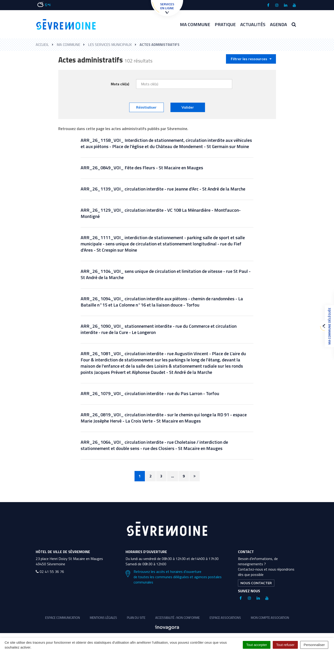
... (172, 476)
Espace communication (62, 617)
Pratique (225, 24)
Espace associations (225, 617)
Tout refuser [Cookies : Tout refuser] (285, 645)
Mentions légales (103, 617)
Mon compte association (270, 617)
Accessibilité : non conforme (177, 617)
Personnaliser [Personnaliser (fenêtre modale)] (314, 645)
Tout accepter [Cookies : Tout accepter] (256, 645)
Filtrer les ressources (251, 59)
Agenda (278, 24)
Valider (188, 107)
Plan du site (136, 617)
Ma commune (195, 24)
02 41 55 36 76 (50, 571)
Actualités (252, 24)
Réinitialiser (146, 107)
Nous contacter (256, 583)
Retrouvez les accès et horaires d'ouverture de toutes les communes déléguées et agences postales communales (174, 577)
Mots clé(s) (120, 84)
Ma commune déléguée (328, 326)
